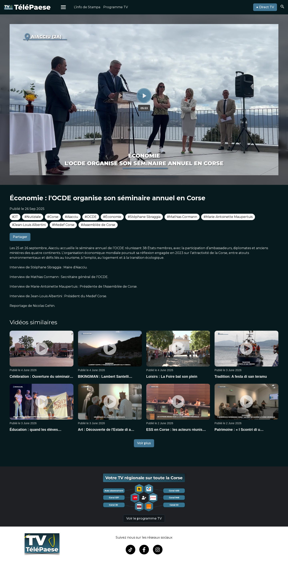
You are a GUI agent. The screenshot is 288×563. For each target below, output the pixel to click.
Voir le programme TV (144, 518)
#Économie (112, 217)
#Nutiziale (32, 217)
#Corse (52, 217)
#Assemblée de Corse (98, 225)
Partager (20, 237)
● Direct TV (265, 7)
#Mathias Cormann (182, 217)
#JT (15, 217)
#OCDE (91, 217)
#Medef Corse (63, 225)
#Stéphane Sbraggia (144, 217)
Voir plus (144, 443)
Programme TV (115, 7)
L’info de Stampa (87, 7)
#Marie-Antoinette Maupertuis (228, 217)
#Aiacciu (71, 217)
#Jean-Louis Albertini (29, 225)
